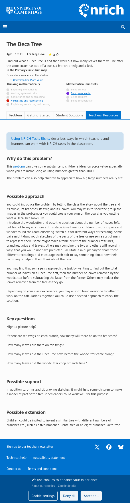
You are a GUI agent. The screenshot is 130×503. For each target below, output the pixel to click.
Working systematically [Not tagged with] (24, 93)
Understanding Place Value (28, 80)
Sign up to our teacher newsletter (29, 446)
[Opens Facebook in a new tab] (109, 447)
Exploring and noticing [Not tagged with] (24, 89)
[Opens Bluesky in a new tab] (121, 447)
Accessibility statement (49, 457)
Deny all (69, 495)
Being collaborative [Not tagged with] (82, 100)
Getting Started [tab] (39, 115)
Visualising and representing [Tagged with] (27, 100)
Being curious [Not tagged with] (78, 89)
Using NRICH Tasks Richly (30, 138)
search (123, 27)
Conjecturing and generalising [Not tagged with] (28, 96)
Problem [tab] (15, 115)
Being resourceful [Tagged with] (81, 93)
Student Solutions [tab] (69, 115)
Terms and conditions (42, 469)
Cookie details (67, 486)
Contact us (13, 469)
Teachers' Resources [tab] (103, 115)
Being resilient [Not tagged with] (79, 96)
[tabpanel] (65, 275)
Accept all (91, 495)
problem (19, 166)
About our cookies (43, 486)
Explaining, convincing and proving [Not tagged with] (30, 104)
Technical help (16, 457)
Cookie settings (43, 495)
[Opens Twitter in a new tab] (97, 447)
